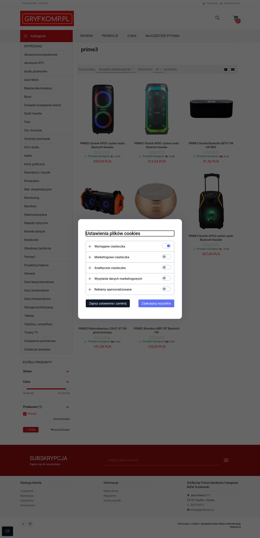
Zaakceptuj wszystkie (156, 303)
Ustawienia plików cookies (113, 233)
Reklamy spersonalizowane (113, 289)
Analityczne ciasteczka (110, 268)
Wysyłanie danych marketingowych (118, 279)
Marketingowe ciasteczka (111, 257)
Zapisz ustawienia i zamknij (108, 303)
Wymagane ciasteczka (109, 246)
